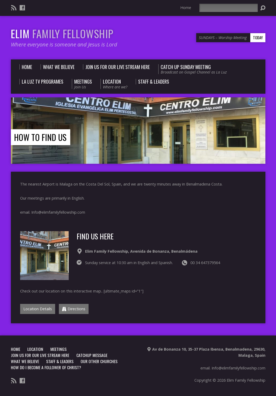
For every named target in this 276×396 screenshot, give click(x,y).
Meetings (58, 349)
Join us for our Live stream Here (40, 355)
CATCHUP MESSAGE (91, 355)
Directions (73, 308)
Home (185, 7)
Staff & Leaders (59, 361)
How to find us (40, 137)
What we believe (25, 361)
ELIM (62, 33)
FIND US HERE (95, 236)
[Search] (228, 8)
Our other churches (99, 361)
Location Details (37, 308)
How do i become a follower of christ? (46, 367)
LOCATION (35, 349)
